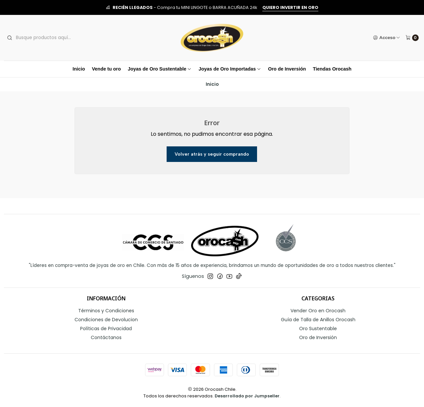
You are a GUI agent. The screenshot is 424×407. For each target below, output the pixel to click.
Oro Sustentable (318, 328)
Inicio (79, 69)
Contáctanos (106, 337)
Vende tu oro (106, 69)
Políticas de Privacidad (106, 328)
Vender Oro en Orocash (318, 310)
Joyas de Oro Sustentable (160, 69)
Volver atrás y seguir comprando (212, 154)
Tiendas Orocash (332, 69)
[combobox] (55, 37)
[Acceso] (386, 37)
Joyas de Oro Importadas (229, 69)
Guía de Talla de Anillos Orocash (318, 319)
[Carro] (412, 37)
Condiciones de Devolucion (106, 319)
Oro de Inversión (287, 69)
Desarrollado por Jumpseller (247, 396)
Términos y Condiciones (106, 310)
